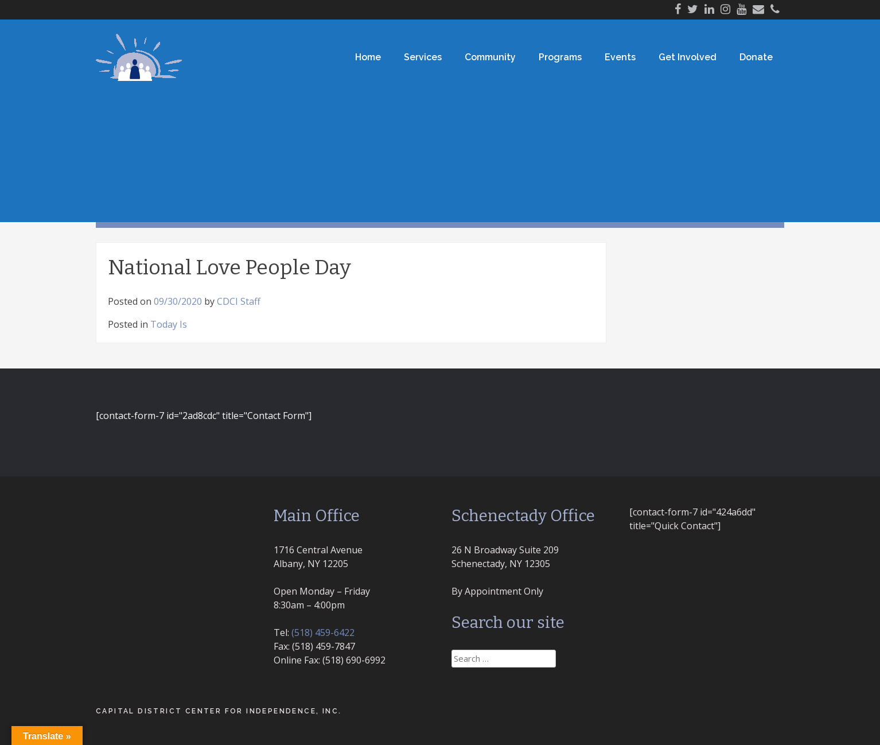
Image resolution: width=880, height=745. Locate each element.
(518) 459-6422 (323, 632)
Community (490, 57)
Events (620, 57)
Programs (560, 57)
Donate (756, 57)
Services (423, 57)
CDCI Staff (238, 301)
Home (368, 57)
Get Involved (688, 57)
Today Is (168, 324)
